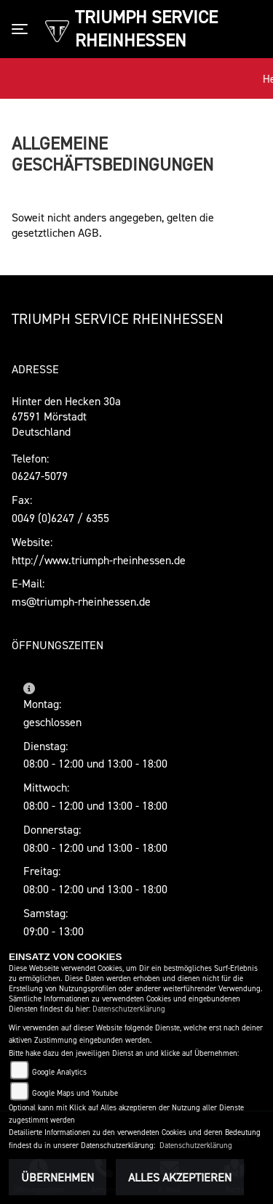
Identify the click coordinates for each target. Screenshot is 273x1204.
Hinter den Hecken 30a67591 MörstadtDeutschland (66, 416)
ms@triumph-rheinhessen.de (81, 601)
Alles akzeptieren (180, 1177)
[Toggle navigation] (22, 29)
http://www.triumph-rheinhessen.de (99, 560)
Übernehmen (57, 1177)
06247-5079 (40, 475)
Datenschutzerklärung (128, 1009)
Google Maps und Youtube (75, 1093)
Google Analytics (59, 1072)
